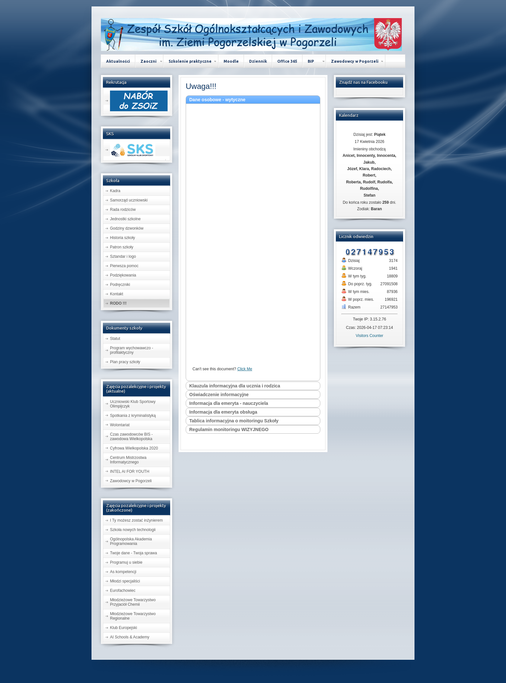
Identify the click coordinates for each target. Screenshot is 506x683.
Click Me (244, 369)
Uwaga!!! (201, 86)
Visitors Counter (369, 335)
